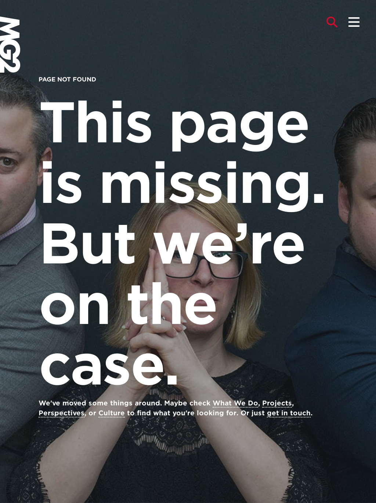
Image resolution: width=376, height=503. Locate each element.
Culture (111, 413)
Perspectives (61, 413)
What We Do (235, 403)
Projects (277, 403)
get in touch (289, 413)
